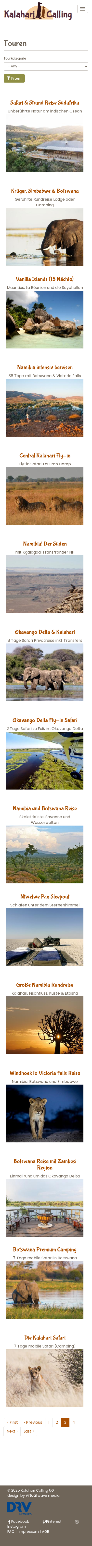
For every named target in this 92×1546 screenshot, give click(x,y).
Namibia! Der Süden (45, 544)
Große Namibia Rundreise (44, 985)
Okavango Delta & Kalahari (45, 632)
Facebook (18, 1521)
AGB (45, 1531)
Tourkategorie (15, 58)
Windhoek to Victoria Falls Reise (45, 1073)
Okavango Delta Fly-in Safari (45, 720)
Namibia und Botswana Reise (45, 808)
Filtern (14, 78)
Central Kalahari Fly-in (44, 455)
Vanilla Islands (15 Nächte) (45, 279)
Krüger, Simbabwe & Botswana (45, 191)
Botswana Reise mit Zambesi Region (44, 1164)
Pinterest (52, 1521)
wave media (43, 1495)
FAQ (10, 1531)
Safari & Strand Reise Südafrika (44, 102)
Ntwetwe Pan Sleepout (44, 896)
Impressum (29, 1531)
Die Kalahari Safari (45, 1338)
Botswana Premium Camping (45, 1249)
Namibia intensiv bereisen (45, 367)
